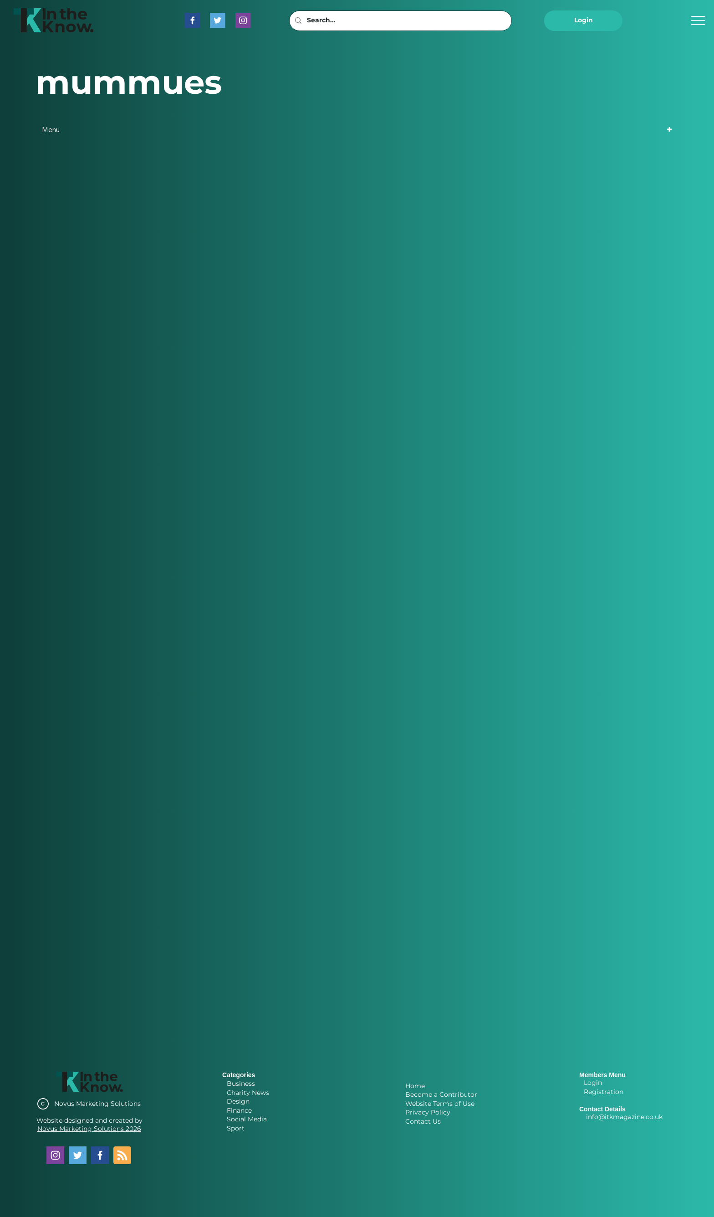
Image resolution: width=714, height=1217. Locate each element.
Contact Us (423, 1121)
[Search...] (400, 21)
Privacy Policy (427, 1112)
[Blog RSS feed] (122, 1155)
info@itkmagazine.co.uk (624, 1117)
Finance (239, 1110)
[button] (583, 20)
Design (238, 1101)
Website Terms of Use (439, 1103)
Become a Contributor (441, 1094)
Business (241, 1083)
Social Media (247, 1119)
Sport (236, 1128)
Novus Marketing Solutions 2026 (89, 1129)
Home (415, 1086)
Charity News (248, 1093)
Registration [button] (603, 1092)
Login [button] (593, 1083)
